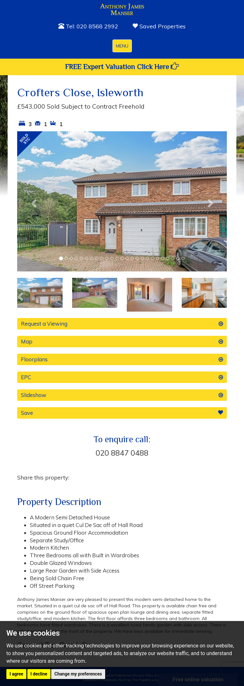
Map (122, 341)
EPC (122, 377)
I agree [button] (16, 673)
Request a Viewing (122, 324)
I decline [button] (38, 673)
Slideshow (122, 395)
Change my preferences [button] (78, 673)
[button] (33, 201)
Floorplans (122, 359)
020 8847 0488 (122, 453)
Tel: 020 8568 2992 (88, 26)
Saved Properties (159, 26)
